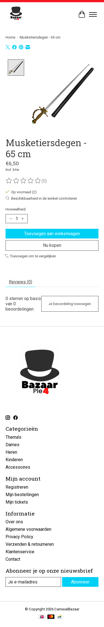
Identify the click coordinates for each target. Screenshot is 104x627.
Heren (11, 451)
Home (10, 37)
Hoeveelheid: (16, 209)
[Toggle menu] (92, 14)
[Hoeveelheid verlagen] (10, 218)
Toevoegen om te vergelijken (30, 255)
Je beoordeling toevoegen (70, 303)
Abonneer (80, 581)
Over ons (14, 521)
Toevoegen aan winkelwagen (52, 233)
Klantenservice (20, 551)
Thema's (13, 436)
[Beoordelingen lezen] (24, 180)
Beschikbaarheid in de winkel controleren (41, 198)
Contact (13, 558)
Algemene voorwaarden (28, 528)
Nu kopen (52, 244)
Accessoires (18, 466)
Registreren (17, 486)
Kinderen (14, 459)
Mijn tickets (17, 501)
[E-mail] (33, 581)
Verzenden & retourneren (30, 543)
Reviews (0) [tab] (20, 281)
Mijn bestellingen (22, 494)
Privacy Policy (19, 536)
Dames (12, 444)
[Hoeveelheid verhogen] (22, 218)
